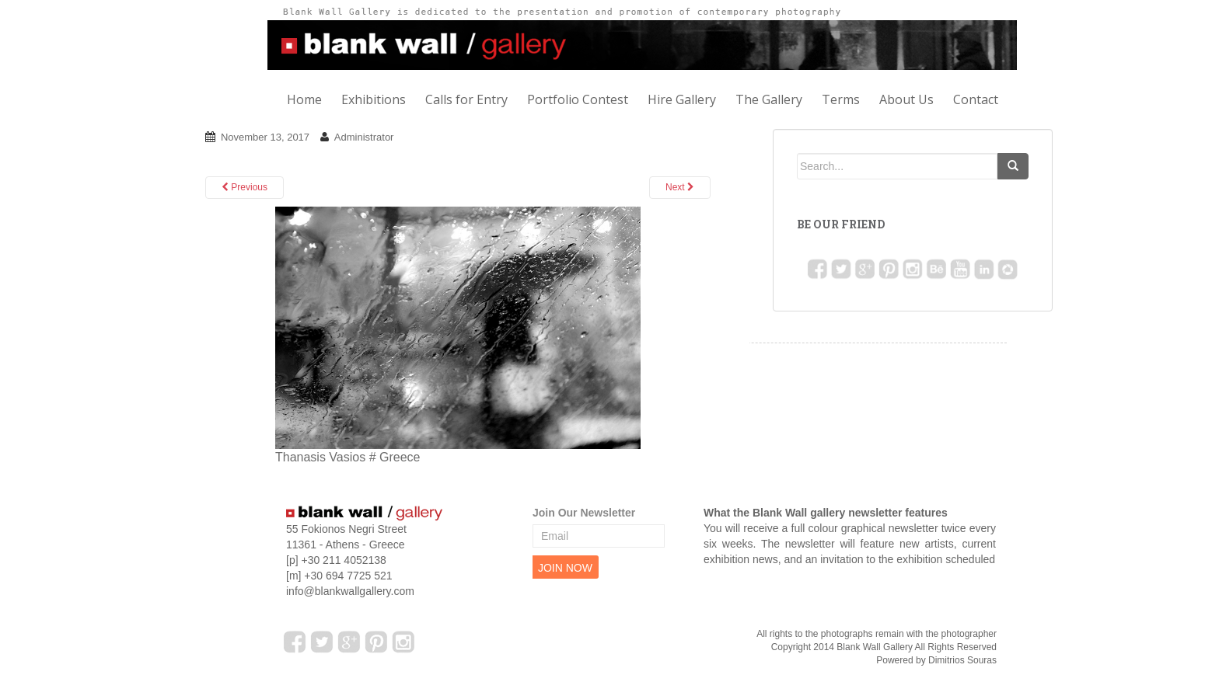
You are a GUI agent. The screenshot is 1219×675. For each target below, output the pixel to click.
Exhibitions (373, 99)
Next (679, 187)
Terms (841, 99)
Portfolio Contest (577, 99)
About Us (906, 99)
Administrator (364, 137)
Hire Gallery (682, 99)
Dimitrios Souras (962, 660)
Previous (244, 187)
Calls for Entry (466, 99)
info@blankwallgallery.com (350, 591)
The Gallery (768, 99)
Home (304, 99)
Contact (975, 99)
